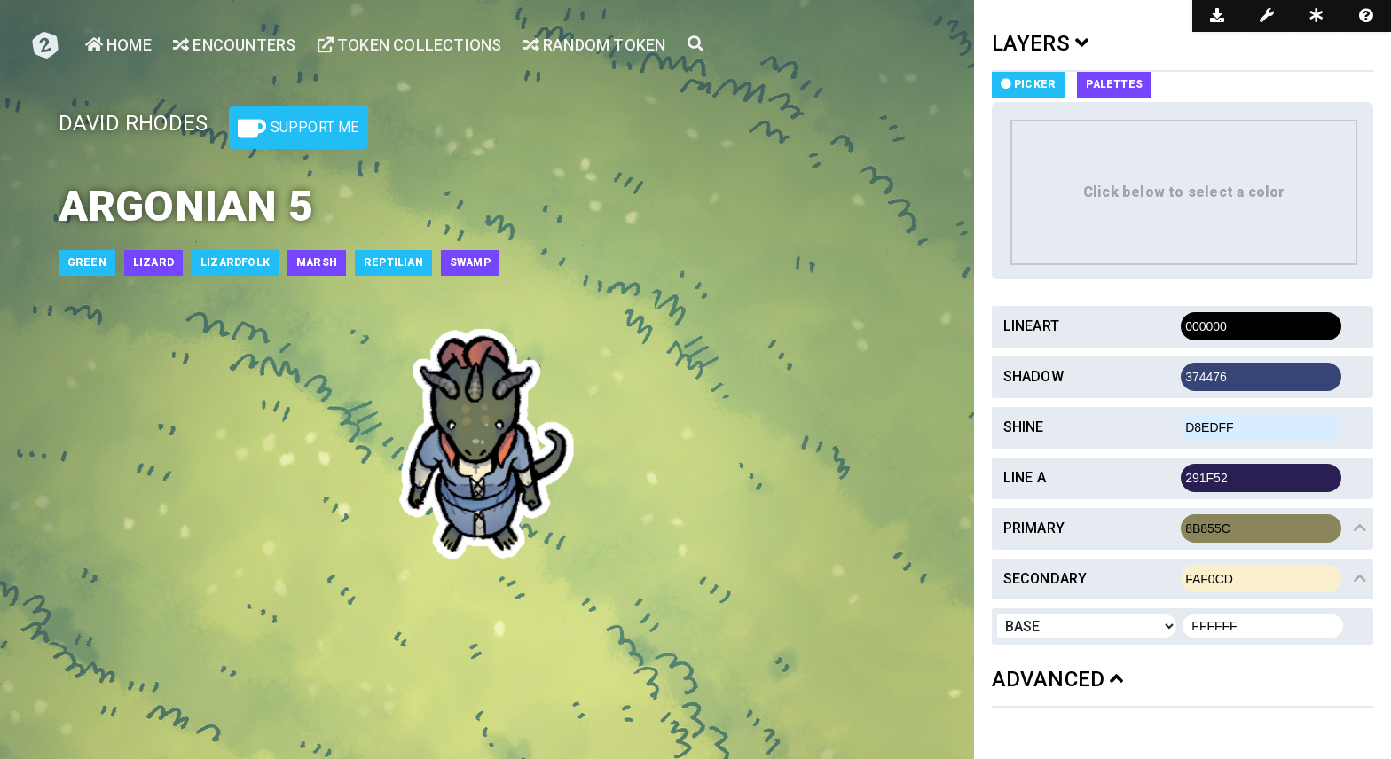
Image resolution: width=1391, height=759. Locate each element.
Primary (1034, 528)
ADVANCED (1058, 679)
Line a (1024, 477)
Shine (1023, 427)
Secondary (1045, 578)
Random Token (594, 44)
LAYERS (1040, 43)
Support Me (298, 128)
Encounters (234, 44)
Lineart (1031, 325)
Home (118, 44)
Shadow (1033, 376)
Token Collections (410, 44)
